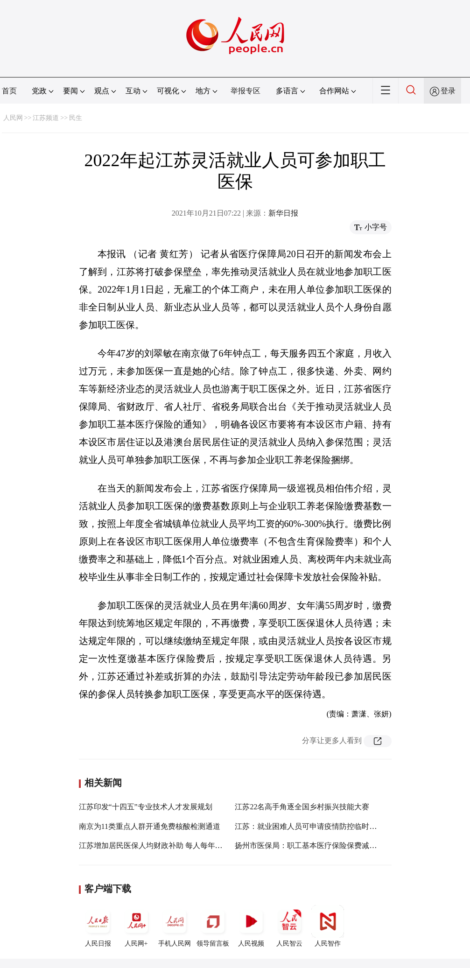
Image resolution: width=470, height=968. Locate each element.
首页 (9, 91)
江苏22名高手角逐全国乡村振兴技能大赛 (302, 807)
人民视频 (251, 926)
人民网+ (136, 926)
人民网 (13, 117)
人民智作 (327, 926)
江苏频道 (46, 117)
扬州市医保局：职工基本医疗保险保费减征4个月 (315, 845)
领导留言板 (212, 926)
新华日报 (283, 213)
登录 (448, 91)
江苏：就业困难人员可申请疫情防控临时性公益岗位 (321, 826)
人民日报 (98, 926)
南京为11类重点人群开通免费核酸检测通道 (149, 826)
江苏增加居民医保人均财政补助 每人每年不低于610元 (167, 845)
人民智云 (289, 926)
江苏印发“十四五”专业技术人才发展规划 (145, 807)
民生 (75, 117)
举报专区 (245, 91)
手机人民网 (174, 926)
